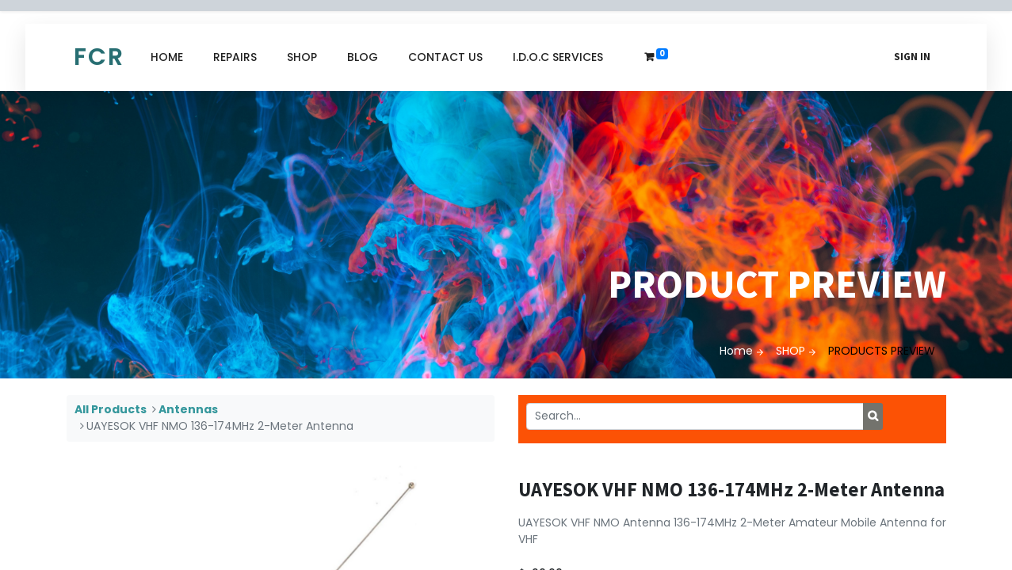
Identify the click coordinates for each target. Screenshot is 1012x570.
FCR (99, 57)
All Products (110, 409)
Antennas (188, 409)
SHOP (790, 351)
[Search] (873, 416)
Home (736, 351)
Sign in (912, 56)
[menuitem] (167, 57)
